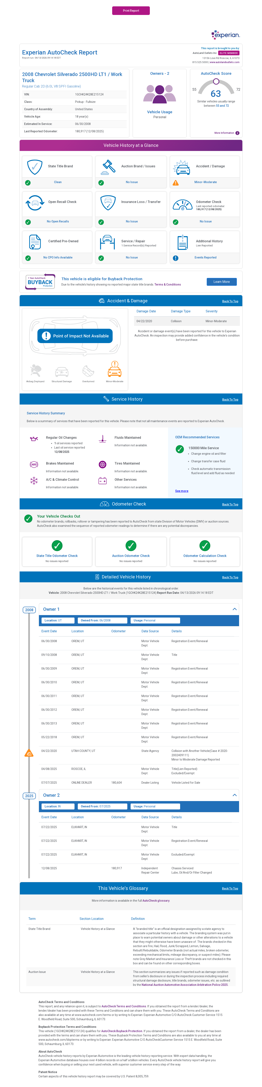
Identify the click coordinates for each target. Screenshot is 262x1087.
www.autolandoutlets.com (224, 62)
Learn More (221, 282)
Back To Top (230, 301)
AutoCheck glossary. (156, 900)
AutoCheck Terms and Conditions (124, 1006)
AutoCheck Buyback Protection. (122, 1031)
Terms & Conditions (168, 284)
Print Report (131, 10)
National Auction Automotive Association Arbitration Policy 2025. (185, 984)
